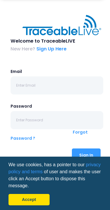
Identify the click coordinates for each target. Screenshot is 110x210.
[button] (31, 186)
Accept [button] (29, 199)
